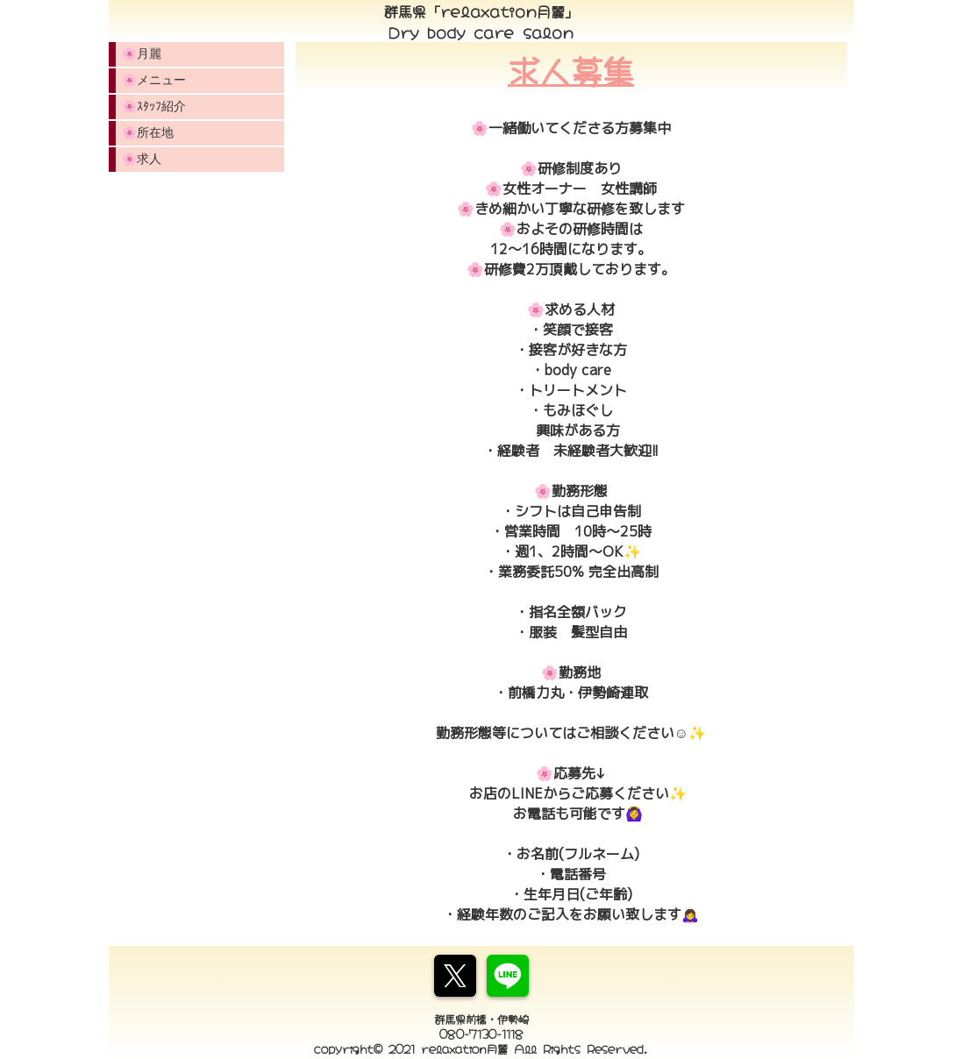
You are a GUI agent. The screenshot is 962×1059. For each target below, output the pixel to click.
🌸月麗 (141, 53)
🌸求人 (141, 159)
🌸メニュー (154, 80)
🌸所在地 (148, 132)
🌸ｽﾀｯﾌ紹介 (154, 106)
